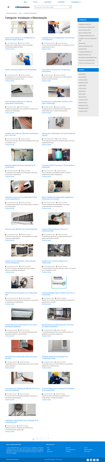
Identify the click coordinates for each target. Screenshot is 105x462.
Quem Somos (86, 451)
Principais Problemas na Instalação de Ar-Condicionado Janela (55, 357)
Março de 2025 (82, 97)
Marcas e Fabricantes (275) (86, 46)
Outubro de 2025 (83, 80)
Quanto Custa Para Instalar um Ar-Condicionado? (21, 70)
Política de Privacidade (50, 459)
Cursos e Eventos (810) (84, 30)
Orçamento (67, 447)
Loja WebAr (47, 2)
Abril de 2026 (82, 74)
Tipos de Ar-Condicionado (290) (87, 60)
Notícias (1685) (83, 49)
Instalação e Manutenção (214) (87, 35)
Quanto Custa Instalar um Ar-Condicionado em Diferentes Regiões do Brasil (20, 38)
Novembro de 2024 (83, 108)
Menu (10, 7)
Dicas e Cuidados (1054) (85, 33)
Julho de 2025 (82, 85)
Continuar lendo (9, 49)
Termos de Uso (59, 459)
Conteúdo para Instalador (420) (87, 27)
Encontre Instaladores (69, 449)
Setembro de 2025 (83, 82)
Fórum (35, 2)
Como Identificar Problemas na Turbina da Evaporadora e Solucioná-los (18, 102)
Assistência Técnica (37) (85, 24)
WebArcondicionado (11, 13)
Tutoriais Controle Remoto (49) (86, 63)
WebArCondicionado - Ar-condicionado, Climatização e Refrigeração (22, 7)
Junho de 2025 (82, 88)
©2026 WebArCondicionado (12, 459)
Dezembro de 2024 (83, 105)
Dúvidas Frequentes (88, 449)
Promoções (67, 451)
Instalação (61, 2)
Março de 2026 (82, 77)
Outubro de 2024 (83, 111)
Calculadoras (75, 2)
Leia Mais (14, 453)
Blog (25, 2)
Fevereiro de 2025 (83, 99)
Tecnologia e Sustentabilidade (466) (88, 57)
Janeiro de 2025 (83, 102)
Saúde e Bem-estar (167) (85, 54)
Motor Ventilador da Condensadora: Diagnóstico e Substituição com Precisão (58, 198)
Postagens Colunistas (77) (85, 51)
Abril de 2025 (82, 94)
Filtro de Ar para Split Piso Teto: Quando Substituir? (21, 229)
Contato (85, 447)
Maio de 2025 (82, 91)
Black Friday (49, 451)
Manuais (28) (82, 43)
